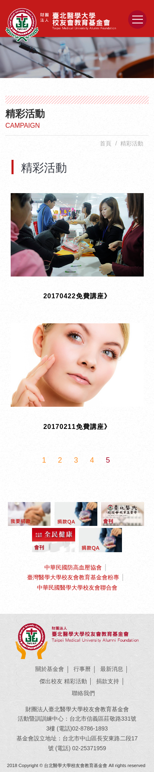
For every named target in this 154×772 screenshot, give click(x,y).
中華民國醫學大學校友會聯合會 (77, 587)
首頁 (105, 143)
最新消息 (111, 669)
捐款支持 (107, 681)
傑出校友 (50, 681)
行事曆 (82, 669)
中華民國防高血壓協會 (73, 567)
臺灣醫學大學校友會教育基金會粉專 (73, 577)
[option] (77, 57)
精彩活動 (75, 681)
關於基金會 (49, 669)
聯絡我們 (83, 693)
